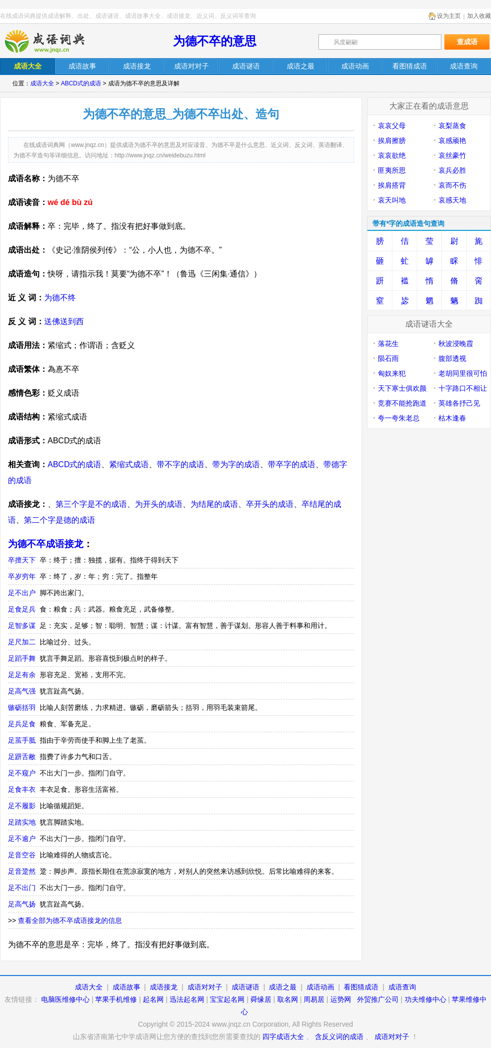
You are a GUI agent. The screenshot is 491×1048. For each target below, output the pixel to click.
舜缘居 (260, 999)
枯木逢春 (452, 418)
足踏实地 (22, 822)
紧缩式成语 (129, 464)
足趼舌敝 (22, 757)
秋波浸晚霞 (455, 344)
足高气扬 (22, 904)
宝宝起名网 (227, 999)
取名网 (287, 999)
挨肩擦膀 (392, 140)
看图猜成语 (361, 987)
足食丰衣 (22, 789)
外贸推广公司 (378, 999)
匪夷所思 (392, 170)
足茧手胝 (22, 740)
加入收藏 (479, 15)
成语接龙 (164, 987)
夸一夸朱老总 (399, 418)
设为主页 (449, 15)
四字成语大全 (283, 1037)
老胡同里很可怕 (462, 373)
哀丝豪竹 (452, 155)
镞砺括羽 (22, 707)
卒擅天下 (22, 560)
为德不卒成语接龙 (45, 544)
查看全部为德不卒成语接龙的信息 (70, 920)
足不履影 (22, 806)
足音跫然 (22, 871)
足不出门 (22, 888)
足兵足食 (22, 724)
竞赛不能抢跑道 (402, 403)
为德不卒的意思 (214, 41)
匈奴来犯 (392, 373)
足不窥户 (22, 773)
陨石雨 (388, 358)
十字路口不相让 (462, 388)
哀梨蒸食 (452, 126)
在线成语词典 (53, 41)
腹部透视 (452, 358)
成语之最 (283, 987)
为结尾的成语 (214, 504)
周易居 (314, 999)
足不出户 (22, 593)
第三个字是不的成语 (91, 504)
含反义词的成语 (339, 1037)
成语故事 (126, 987)
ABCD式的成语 (81, 83)
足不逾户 (22, 838)
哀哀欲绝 (392, 155)
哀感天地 (452, 200)
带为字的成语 (236, 464)
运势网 (340, 999)
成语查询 (402, 987)
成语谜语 (245, 987)
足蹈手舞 (22, 658)
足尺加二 (22, 642)
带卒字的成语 (291, 464)
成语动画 (320, 987)
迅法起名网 (187, 999)
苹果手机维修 (116, 999)
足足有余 (22, 675)
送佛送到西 (64, 321)
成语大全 (42, 83)
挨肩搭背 (392, 185)
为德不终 (60, 297)
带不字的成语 (180, 464)
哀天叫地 (392, 200)
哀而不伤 (452, 185)
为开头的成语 (159, 504)
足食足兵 (22, 609)
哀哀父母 (392, 126)
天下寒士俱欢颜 (402, 388)
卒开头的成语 (270, 504)
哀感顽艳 (452, 140)
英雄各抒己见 (459, 403)
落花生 (388, 344)
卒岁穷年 (22, 576)
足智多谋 (22, 625)
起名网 (153, 999)
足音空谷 (22, 855)
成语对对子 (204, 987)
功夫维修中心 (425, 999)
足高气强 (22, 691)
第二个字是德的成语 (59, 520)
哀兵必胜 (452, 170)
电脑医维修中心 (65, 999)
